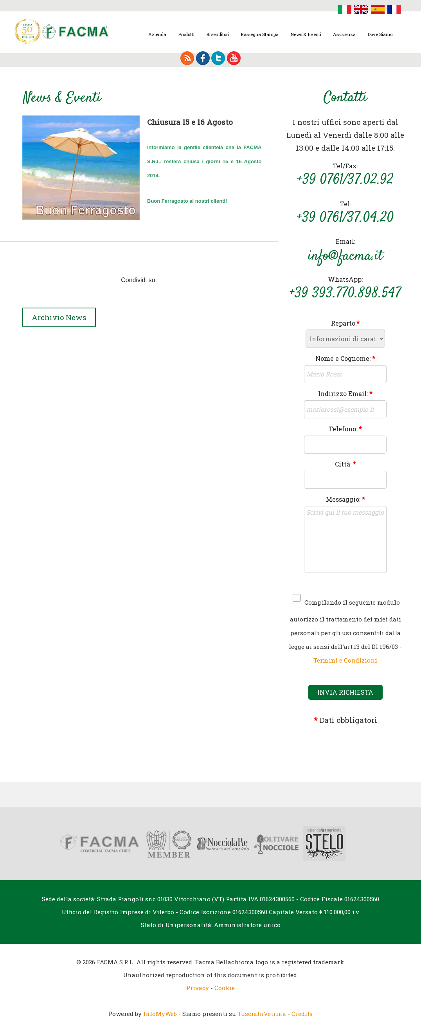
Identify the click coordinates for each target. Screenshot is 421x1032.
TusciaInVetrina (261, 1014)
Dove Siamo (379, 34)
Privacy (197, 988)
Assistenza (344, 34)
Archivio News (60, 317)
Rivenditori (217, 34)
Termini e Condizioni (345, 660)
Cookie (224, 988)
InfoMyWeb (160, 1014)
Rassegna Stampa (260, 34)
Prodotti (186, 34)
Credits (302, 1014)
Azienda (157, 34)
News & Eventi (305, 34)
